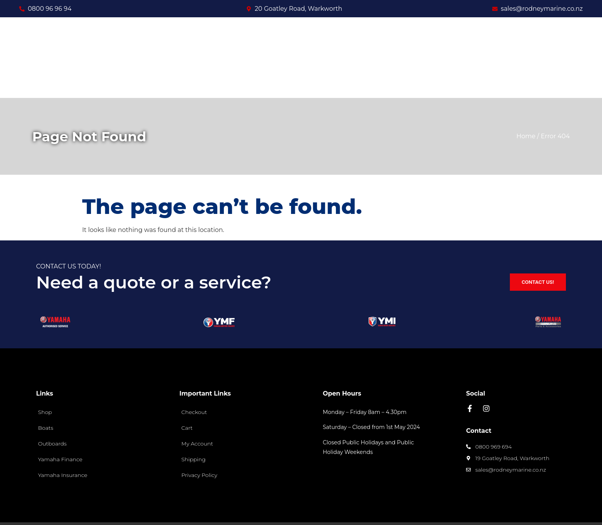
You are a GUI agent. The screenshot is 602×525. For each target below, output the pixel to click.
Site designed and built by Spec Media (515, 510)
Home (526, 109)
